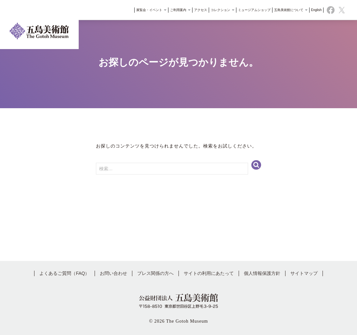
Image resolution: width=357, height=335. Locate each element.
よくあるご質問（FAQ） (64, 273)
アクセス (198, 11)
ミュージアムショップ (252, 11)
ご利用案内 (178, 11)
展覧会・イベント (149, 11)
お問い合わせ (113, 273)
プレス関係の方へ (155, 273)
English (314, 11)
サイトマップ (304, 273)
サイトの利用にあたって (209, 273)
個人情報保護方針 (262, 273)
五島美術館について (288, 11)
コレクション (220, 11)
